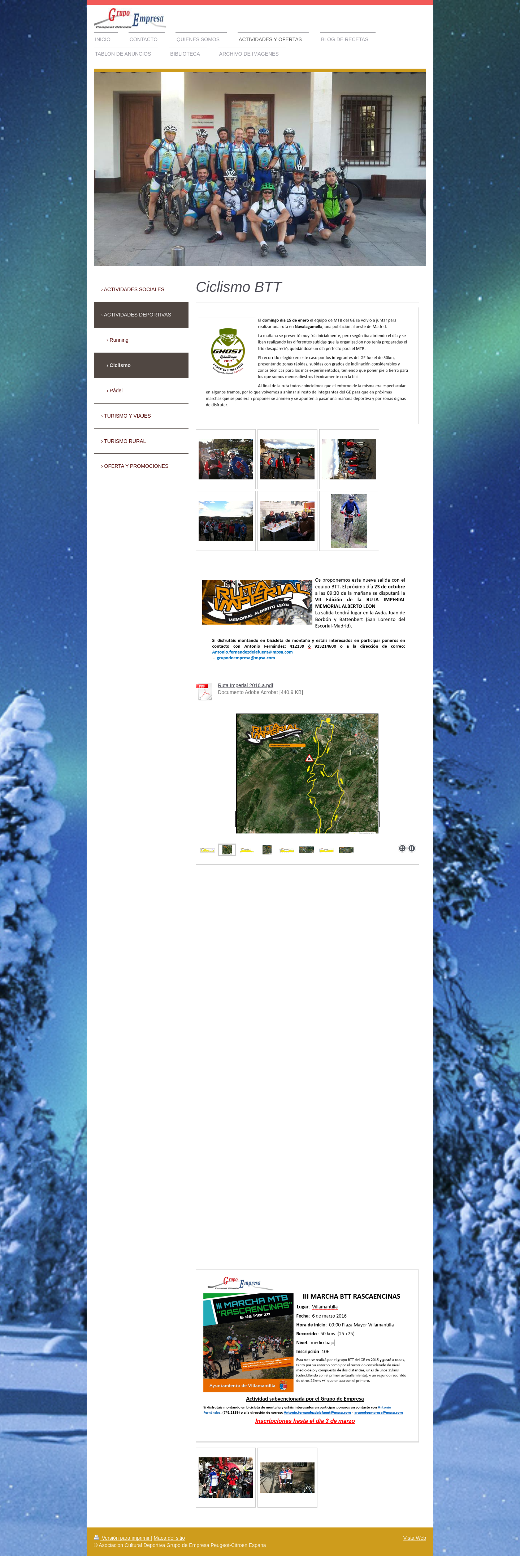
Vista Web (414, 1538)
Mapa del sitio (169, 1538)
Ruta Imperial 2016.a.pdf (245, 685)
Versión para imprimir (122, 1538)
